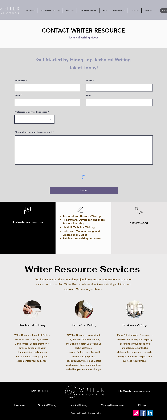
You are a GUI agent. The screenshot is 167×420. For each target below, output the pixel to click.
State (88, 95)
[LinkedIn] (150, 413)
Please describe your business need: (34, 132)
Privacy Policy (95, 412)
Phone (89, 80)
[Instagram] (136, 413)
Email (17, 95)
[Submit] (84, 190)
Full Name (20, 80)
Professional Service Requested (31, 112)
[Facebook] (143, 413)
